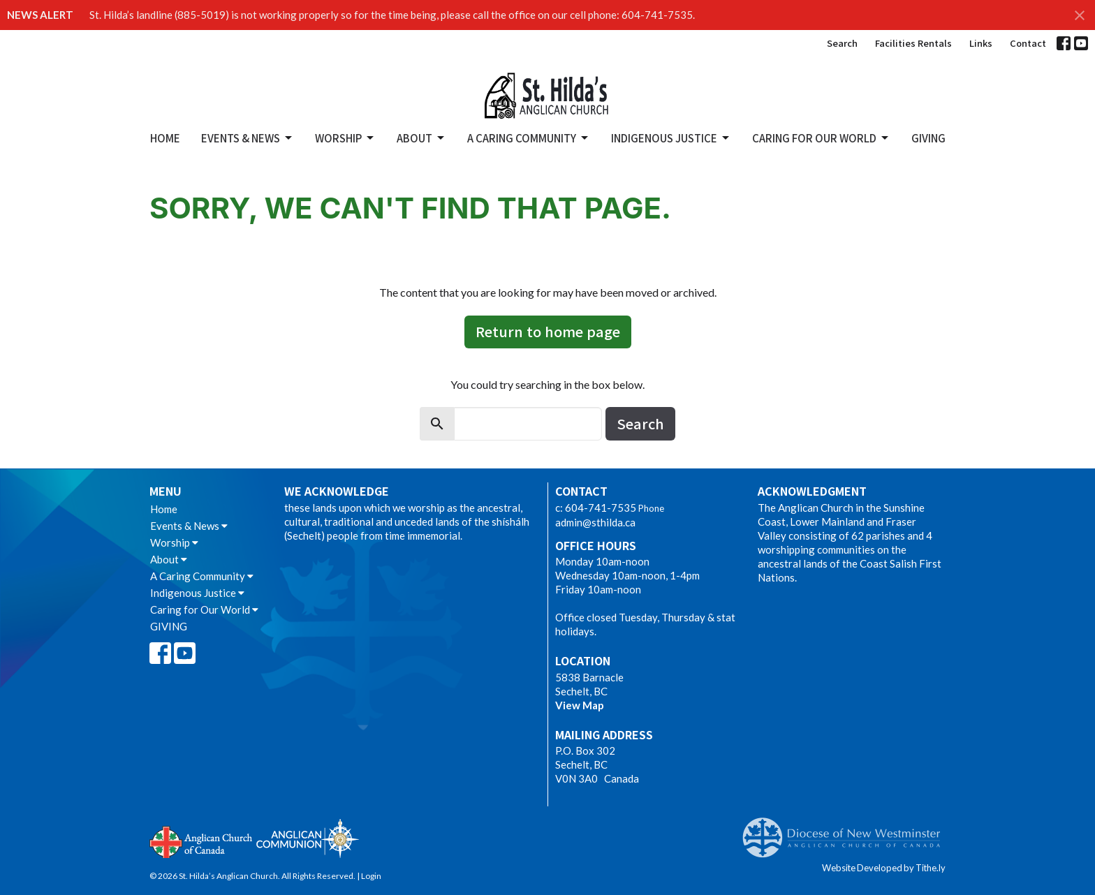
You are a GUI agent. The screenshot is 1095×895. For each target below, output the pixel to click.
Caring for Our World (821, 138)
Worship (345, 138)
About (421, 138)
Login (371, 876)
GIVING (928, 138)
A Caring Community (528, 138)
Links (980, 43)
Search (842, 43)
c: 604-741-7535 (595, 507)
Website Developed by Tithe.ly (884, 867)
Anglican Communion (308, 838)
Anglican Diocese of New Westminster (847, 830)
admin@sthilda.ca (595, 522)
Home (165, 138)
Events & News (247, 138)
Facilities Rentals (913, 43)
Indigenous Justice (671, 138)
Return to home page (548, 331)
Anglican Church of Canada (201, 840)
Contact (1028, 43)
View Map (579, 705)
